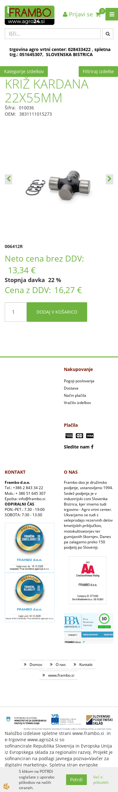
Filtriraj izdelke (98, 71)
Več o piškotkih (101, 779)
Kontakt (86, 664)
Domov (36, 664)
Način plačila (75, 395)
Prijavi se (78, 14)
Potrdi (76, 780)
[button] (109, 179)
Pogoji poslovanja (79, 381)
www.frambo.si (61, 675)
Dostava (71, 388)
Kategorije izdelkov (24, 71)
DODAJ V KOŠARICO (57, 312)
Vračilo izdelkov (77, 402)
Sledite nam (77, 447)
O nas (61, 664)
